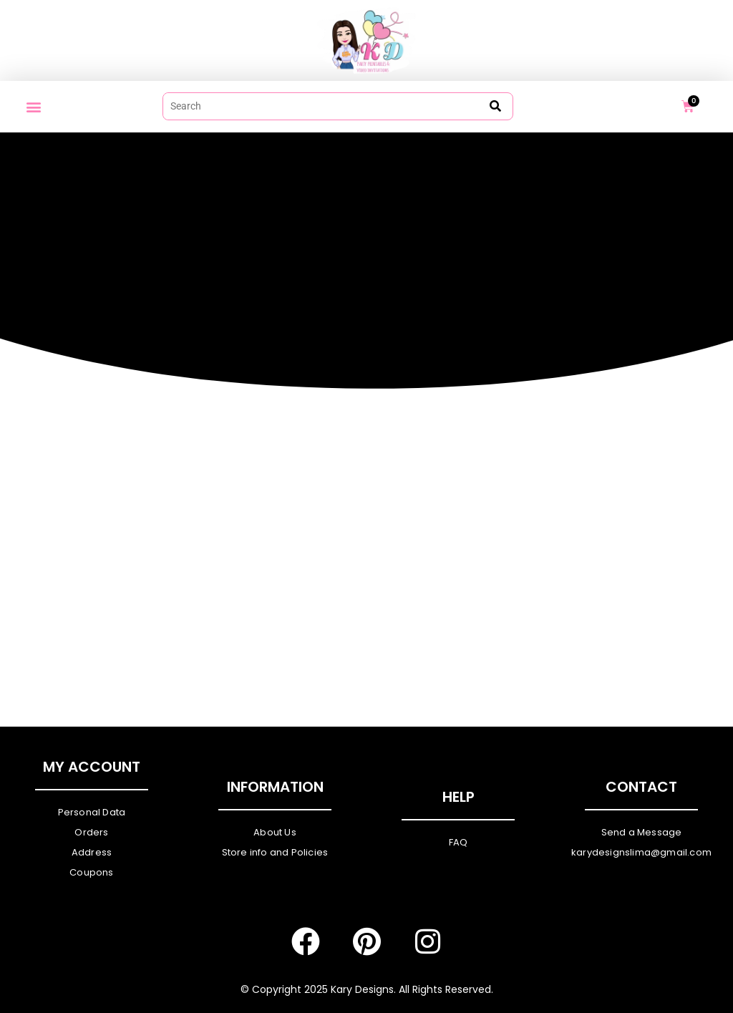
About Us (274, 832)
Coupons (91, 872)
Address (92, 852)
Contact (641, 787)
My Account (91, 767)
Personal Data (92, 812)
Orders (91, 832)
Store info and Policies (275, 852)
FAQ (458, 842)
